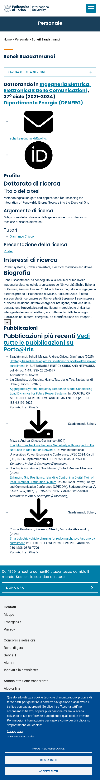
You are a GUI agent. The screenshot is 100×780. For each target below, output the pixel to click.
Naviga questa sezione (50, 72)
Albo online (12, 688)
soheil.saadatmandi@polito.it (29, 138)
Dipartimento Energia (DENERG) (43, 102)
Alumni (9, 662)
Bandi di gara (13, 648)
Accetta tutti (48, 771)
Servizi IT (11, 655)
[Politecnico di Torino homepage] (26, 8)
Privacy (9, 629)
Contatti (10, 607)
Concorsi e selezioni (19, 640)
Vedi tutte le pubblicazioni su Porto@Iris (47, 342)
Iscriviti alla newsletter (21, 670)
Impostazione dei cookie (48, 748)
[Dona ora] (50, 587)
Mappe (9, 614)
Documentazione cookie (20, 736)
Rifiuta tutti (48, 759)
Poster (8, 251)
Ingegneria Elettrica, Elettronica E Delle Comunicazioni (47, 87)
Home (8, 39)
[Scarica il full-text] (38, 424)
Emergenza (12, 622)
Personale (22, 39)
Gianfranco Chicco (22, 236)
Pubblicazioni (21, 328)
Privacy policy (15, 731)
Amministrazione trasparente (26, 681)
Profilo (12, 175)
